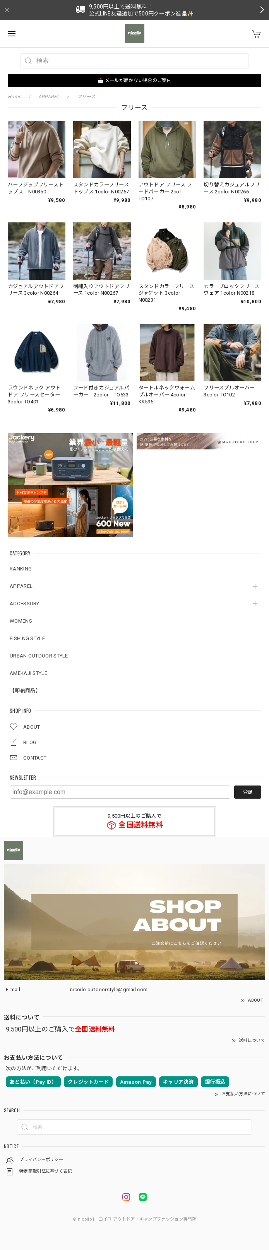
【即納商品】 (25, 690)
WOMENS (21, 621)
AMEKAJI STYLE (28, 673)
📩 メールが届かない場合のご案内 (134, 80)
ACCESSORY (24, 603)
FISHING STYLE (27, 638)
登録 (247, 792)
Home (14, 96)
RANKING (21, 569)
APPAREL (21, 586)
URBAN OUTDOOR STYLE (39, 656)
